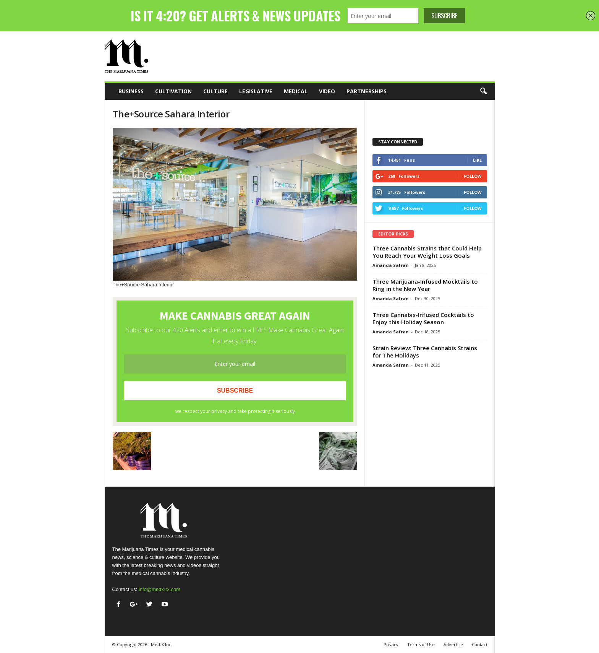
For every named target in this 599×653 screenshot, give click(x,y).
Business (131, 91)
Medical (296, 91)
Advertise (453, 644)
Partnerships (366, 91)
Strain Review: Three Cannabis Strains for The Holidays (424, 351)
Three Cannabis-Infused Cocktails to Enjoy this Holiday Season (423, 318)
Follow (473, 176)
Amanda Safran (390, 265)
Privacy (391, 644)
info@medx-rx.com (159, 589)
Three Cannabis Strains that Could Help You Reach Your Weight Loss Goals (427, 251)
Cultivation (173, 91)
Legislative (255, 91)
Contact (479, 644)
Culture (215, 91)
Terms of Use (421, 644)
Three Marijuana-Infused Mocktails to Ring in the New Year (425, 285)
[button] (483, 91)
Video (327, 91)
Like (477, 160)
